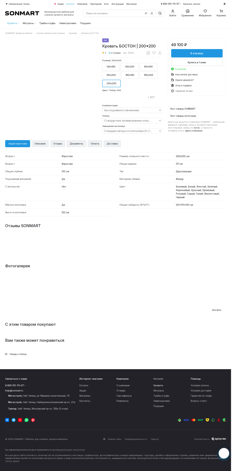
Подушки (159, 406)
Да (63, 178)
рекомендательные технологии (68, 449)
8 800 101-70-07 (170, 3)
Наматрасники (162, 400)
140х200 (129, 66)
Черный (180, 197)
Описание (40, 143)
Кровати (158, 385)
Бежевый (181, 186)
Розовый (181, 193)
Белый (191, 186)
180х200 (148, 75)
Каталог (83, 385)
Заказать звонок (191, 4)
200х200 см (182, 156)
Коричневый (183, 190)
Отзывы (57, 143)
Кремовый (208, 190)
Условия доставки (201, 390)
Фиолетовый (211, 193)
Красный (196, 190)
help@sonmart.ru (14, 390)
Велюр (180, 178)
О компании (123, 385)
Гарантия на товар (201, 395)
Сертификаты (124, 395)
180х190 (130, 75)
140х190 (111, 66)
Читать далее (12, 461)
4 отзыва (115, 52)
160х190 (148, 66)
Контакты (84, 400)
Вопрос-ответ (199, 400)
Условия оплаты (200, 385)
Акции (82, 390)
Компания (122, 378)
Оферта (155, 439)
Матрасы (159, 390)
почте (197, 127)
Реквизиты (122, 400)
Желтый (201, 186)
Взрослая (67, 163)
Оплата (95, 143)
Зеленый (212, 186)
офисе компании (193, 130)
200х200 (111, 83)
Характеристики (17, 143)
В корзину (197, 53)
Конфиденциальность (136, 439)
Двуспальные (184, 171)
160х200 (111, 75)
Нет (64, 186)
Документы (76, 143)
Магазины (84, 395)
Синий (199, 193)
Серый (191, 193)
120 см (65, 212)
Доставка (112, 143)
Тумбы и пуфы (161, 395)
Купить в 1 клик (197, 62)
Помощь (196, 378)
